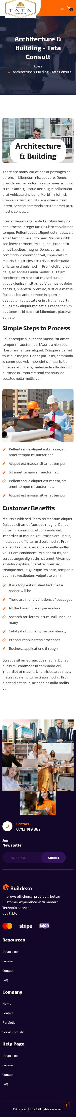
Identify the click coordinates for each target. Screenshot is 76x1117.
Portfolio (8, 1022)
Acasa (38, 66)
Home (6, 1003)
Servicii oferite (13, 1032)
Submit (53, 857)
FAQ (5, 980)
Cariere (7, 961)
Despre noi (10, 951)
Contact (7, 970)
